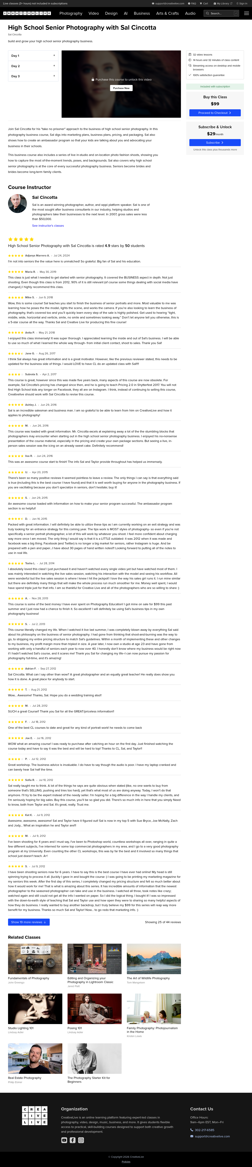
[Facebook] (72, 1140)
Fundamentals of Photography (28, 978)
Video (94, 13)
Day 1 (15, 55)
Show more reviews (29, 922)
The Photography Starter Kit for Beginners (89, 1080)
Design (111, 13)
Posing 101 (75, 1028)
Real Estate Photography (24, 1078)
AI (126, 13)
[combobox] (221, 13)
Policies (126, 1161)
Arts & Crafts (167, 13)
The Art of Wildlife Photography (148, 978)
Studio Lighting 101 (20, 1028)
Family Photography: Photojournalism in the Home (152, 1030)
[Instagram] (81, 1140)
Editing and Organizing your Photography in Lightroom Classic (90, 980)
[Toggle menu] (246, 13)
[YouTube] (64, 1140)
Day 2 (15, 66)
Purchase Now (121, 88)
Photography (70, 13)
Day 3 (15, 76)
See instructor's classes (48, 225)
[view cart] (204, 3)
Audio (190, 13)
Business (142, 13)
